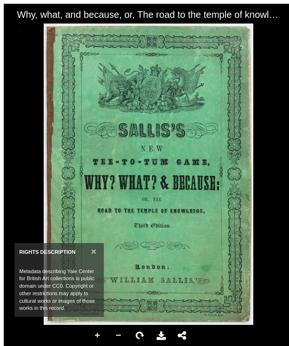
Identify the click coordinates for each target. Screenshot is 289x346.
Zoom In (98, 336)
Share (182, 336)
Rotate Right (140, 336)
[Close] (93, 251)
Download (161, 336)
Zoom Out (119, 336)
